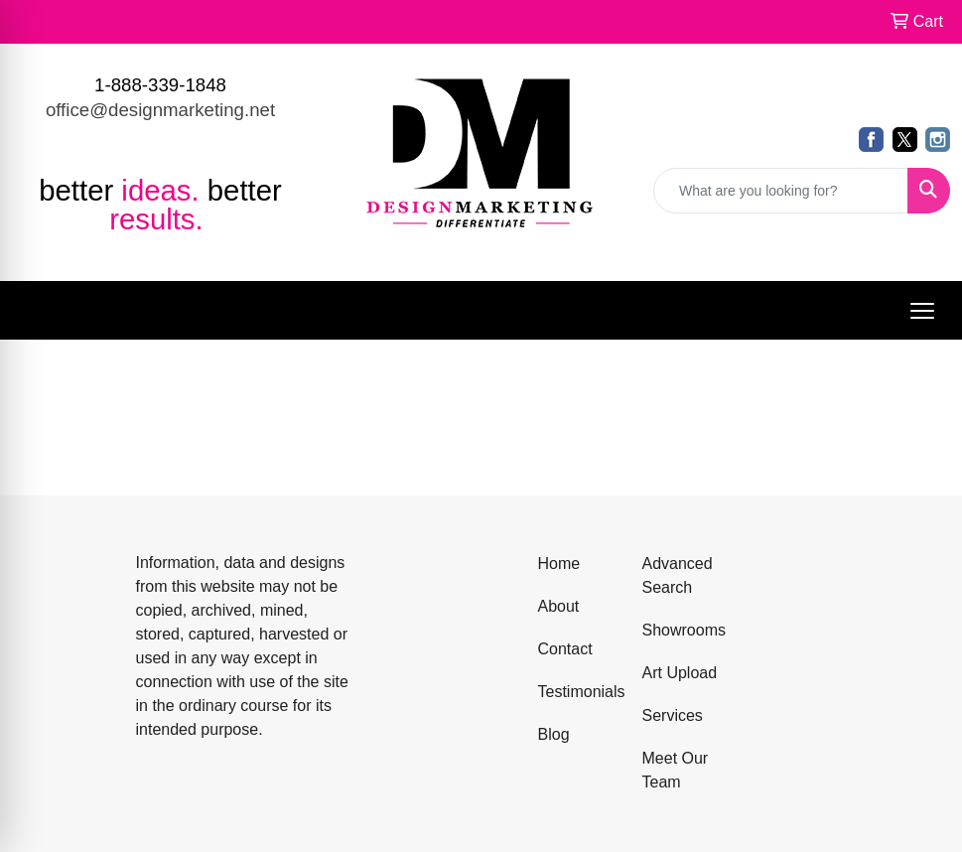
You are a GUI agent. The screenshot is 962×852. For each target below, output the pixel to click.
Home (559, 563)
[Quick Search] (780, 190)
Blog (554, 734)
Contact (565, 648)
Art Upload (680, 672)
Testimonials (578, 691)
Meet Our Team (675, 770)
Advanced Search (677, 575)
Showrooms (682, 630)
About (559, 606)
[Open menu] (922, 311)
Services (672, 715)
